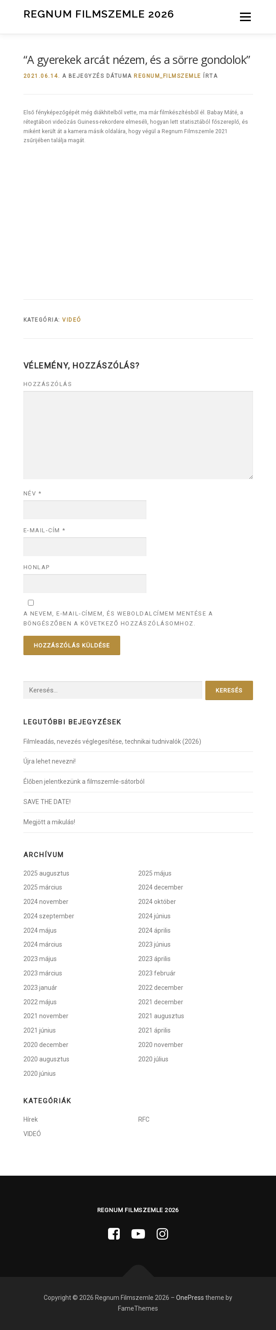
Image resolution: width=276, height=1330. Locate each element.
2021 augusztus (161, 1016)
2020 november (160, 1044)
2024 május (40, 930)
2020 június (39, 1073)
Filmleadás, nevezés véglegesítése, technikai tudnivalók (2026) (112, 741)
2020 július (153, 1059)
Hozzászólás (47, 384)
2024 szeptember (48, 916)
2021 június (39, 1030)
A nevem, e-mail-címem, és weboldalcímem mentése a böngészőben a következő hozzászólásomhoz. (118, 618)
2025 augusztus (46, 873)
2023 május (40, 958)
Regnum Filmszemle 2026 (98, 13)
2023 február (157, 973)
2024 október (157, 901)
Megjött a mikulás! (49, 822)
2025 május (155, 873)
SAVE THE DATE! (47, 801)
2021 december (160, 1002)
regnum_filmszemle (167, 76)
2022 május (40, 1002)
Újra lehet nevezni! (49, 761)
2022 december (160, 987)
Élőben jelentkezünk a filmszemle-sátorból (84, 781)
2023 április (154, 958)
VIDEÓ (71, 320)
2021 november (45, 1016)
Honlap (36, 567)
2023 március (42, 973)
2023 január (40, 987)
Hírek (30, 1119)
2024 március (42, 944)
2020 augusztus (46, 1059)
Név (32, 493)
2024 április (154, 930)
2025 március (42, 887)
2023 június (154, 944)
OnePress (190, 1297)
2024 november (45, 901)
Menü (244, 16)
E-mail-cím (44, 530)
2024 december (160, 887)
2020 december (45, 1044)
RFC (143, 1119)
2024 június (154, 916)
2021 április (154, 1030)
